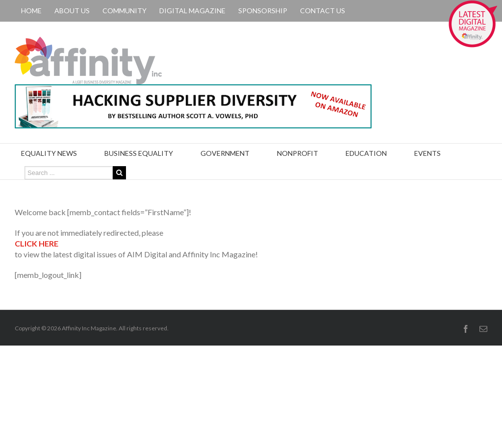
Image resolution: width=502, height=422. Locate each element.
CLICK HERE (36, 243)
